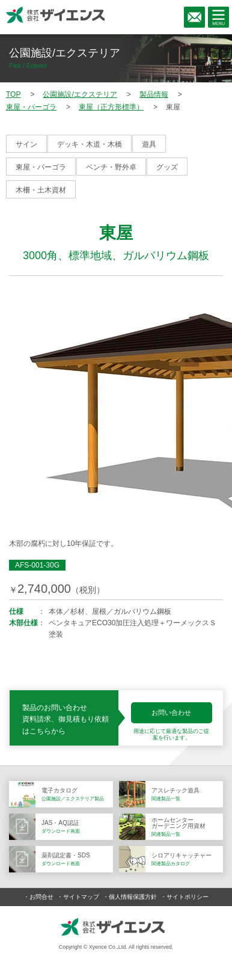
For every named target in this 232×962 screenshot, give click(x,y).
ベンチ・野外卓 (111, 167)
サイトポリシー (187, 896)
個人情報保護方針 (133, 896)
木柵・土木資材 (41, 190)
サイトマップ (81, 896)
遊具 (149, 144)
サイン (26, 144)
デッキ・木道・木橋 (89, 144)
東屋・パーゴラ (41, 167)
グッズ (167, 167)
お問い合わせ (171, 712)
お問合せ (41, 896)
